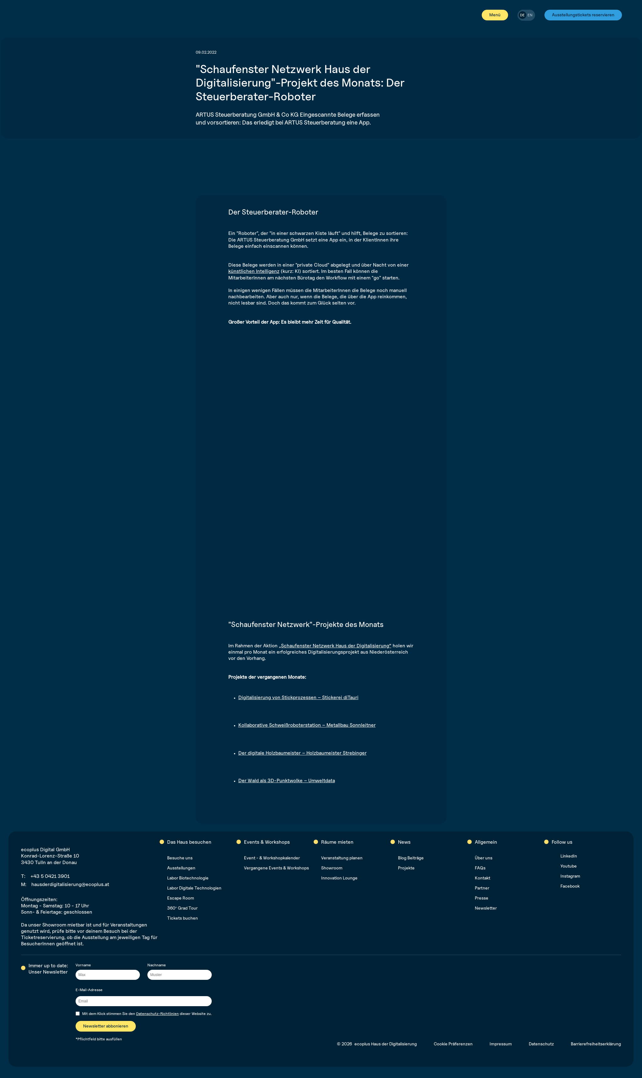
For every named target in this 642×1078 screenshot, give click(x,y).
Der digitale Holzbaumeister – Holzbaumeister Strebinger (302, 753)
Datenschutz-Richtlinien (157, 1013)
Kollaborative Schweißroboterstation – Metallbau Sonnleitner (307, 725)
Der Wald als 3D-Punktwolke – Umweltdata (286, 780)
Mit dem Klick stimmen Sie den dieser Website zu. (147, 1013)
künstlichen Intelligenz (253, 271)
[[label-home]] (26, 15)
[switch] (526, 15)
